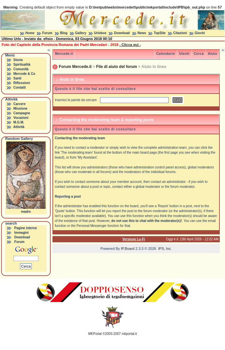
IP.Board (127, 249)
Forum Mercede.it (75, 66)
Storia (18, 60)
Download (122, 33)
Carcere (19, 104)
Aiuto (212, 53)
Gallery (80, 33)
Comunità (21, 69)
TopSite (160, 33)
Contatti (19, 87)
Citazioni (180, 33)
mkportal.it (129, 334)
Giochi (200, 33)
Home (29, 33)
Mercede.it (64, 53)
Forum (47, 33)
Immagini (21, 232)
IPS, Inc (164, 249)
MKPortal (95, 334)
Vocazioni (21, 118)
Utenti (184, 53)
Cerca (199, 53)
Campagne (21, 113)
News (141, 33)
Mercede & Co (24, 74)
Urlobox (100, 33)
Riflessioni (21, 83)
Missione (20, 108)
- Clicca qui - (130, 45)
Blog (63, 33)
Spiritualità (22, 64)
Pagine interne (25, 228)
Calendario (165, 53)
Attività (18, 127)
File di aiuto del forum (116, 66)
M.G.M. (18, 122)
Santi (17, 78)
